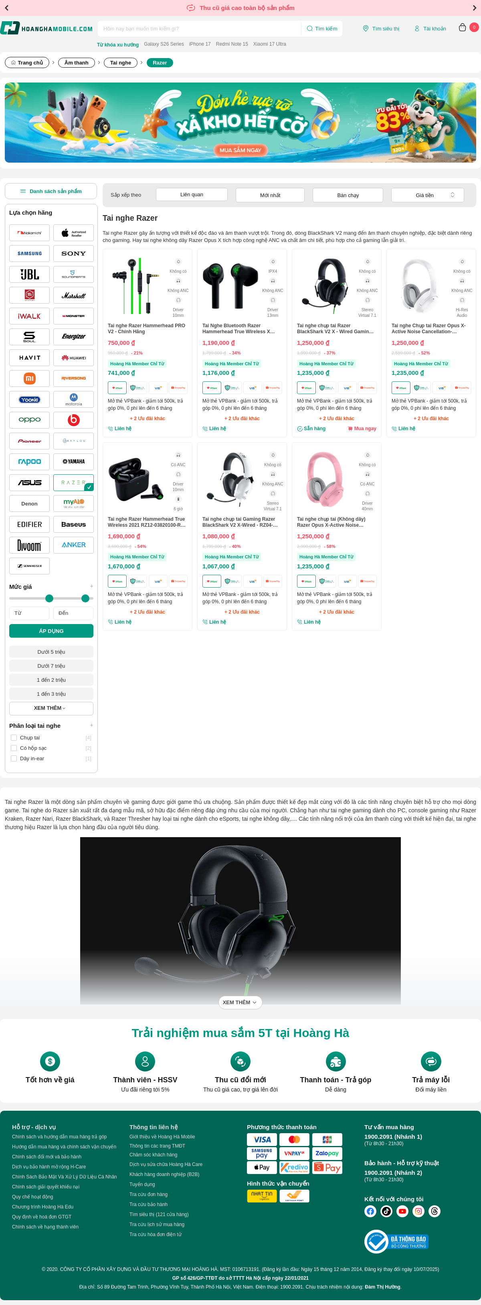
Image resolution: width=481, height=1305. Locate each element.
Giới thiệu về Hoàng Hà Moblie (162, 1137)
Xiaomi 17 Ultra (269, 44)
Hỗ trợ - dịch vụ (34, 1127)
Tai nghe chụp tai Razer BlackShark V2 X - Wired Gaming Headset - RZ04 (334, 328)
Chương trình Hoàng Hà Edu (42, 1207)
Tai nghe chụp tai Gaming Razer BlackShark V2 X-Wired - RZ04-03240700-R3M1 (238, 522)
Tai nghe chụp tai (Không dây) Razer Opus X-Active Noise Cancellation (331, 522)
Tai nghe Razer (24, 802)
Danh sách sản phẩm (51, 191)
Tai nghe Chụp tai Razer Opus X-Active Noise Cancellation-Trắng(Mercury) (429, 328)
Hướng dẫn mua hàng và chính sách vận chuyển (64, 1147)
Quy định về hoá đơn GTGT (41, 1217)
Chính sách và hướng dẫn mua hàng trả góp (59, 1137)
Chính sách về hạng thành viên (45, 1227)
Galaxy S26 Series (164, 44)
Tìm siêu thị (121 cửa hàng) (159, 1214)
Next (474, 8)
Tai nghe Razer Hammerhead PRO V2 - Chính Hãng (146, 328)
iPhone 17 (200, 44)
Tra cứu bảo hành (148, 1204)
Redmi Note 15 (232, 44)
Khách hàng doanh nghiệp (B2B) (164, 1174)
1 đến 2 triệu (51, 680)
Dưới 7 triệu (51, 666)
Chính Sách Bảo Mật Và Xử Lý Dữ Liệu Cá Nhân (64, 1177)
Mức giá (51, 586)
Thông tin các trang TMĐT (157, 1146)
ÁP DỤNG (51, 631)
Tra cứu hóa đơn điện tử (155, 1234)
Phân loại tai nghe (51, 725)
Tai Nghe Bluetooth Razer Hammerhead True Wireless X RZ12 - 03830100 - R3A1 (236, 328)
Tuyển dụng (142, 1184)
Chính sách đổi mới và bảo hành (46, 1157)
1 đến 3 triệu (51, 694)
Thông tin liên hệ (153, 1127)
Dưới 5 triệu (51, 652)
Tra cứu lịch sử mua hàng (156, 1224)
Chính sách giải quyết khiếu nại (45, 1187)
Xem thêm (237, 1002)
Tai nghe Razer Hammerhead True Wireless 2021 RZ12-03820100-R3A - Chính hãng (147, 522)
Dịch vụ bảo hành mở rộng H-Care (49, 1167)
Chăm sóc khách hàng (153, 1155)
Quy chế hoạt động (32, 1197)
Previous (6, 8)
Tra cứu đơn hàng (148, 1194)
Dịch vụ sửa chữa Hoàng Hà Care (165, 1164)
